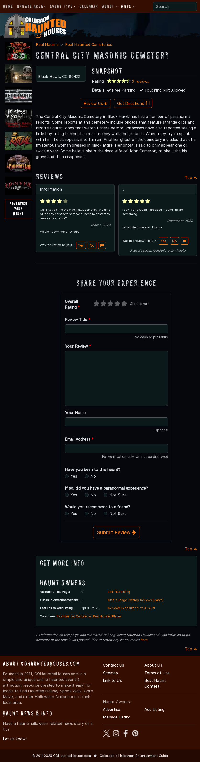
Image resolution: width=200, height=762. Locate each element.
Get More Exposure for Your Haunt (131, 608)
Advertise (111, 709)
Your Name (75, 412)
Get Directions (133, 103)
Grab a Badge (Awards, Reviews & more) (135, 600)
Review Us (96, 103)
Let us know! (15, 738)
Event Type (61, 6)
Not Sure (118, 494)
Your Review (78, 346)
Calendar (89, 6)
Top (191, 177)
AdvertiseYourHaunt (18, 208)
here (143, 640)
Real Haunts (47, 44)
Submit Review (116, 532)
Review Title (77, 319)
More (126, 6)
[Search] (175, 6)
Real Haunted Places (107, 616)
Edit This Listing (119, 592)
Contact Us (113, 665)
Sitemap (110, 672)
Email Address (79, 439)
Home (8, 6)
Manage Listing (116, 717)
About (108, 6)
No (92, 245)
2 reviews (140, 81)
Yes (81, 245)
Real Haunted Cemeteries (88, 44)
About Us (153, 665)
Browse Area (30, 6)
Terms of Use (157, 672)
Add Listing (154, 709)
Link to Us (112, 680)
